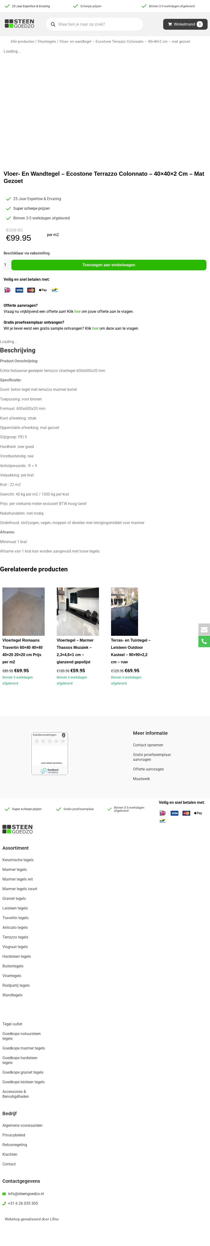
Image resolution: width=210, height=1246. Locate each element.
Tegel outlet (12, 1024)
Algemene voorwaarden (22, 1125)
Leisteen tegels (15, 908)
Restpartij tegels (16, 985)
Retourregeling (14, 1144)
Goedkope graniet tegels (22, 1072)
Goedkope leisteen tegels (23, 1082)
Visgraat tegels (15, 947)
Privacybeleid (13, 1135)
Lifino (54, 1219)
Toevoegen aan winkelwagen (109, 265)
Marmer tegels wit (17, 879)
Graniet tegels (14, 898)
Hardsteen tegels (16, 956)
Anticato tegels (15, 927)
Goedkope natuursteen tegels (21, 1036)
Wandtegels (12, 995)
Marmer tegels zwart (19, 889)
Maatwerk (141, 779)
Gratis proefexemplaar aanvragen (152, 757)
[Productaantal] (7, 265)
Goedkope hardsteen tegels (19, 1060)
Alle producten (22, 41)
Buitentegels (12, 966)
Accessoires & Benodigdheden (15, 1094)
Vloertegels (46, 41)
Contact (9, 1164)
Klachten (9, 1154)
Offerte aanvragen (148, 769)
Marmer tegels (14, 869)
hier (78, 311)
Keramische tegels (18, 860)
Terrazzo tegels (15, 937)
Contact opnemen (148, 745)
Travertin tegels (15, 918)
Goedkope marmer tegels (23, 1048)
